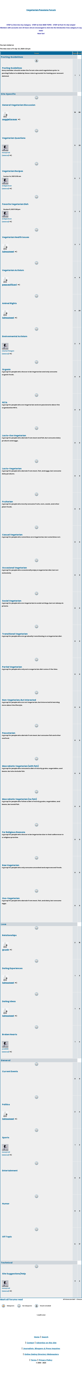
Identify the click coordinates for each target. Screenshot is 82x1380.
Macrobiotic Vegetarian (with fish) (20, 766)
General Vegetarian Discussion (18, 104)
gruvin (5, 949)
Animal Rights (9, 303)
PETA (4, 402)
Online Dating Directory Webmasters (41, 1354)
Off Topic (7, 1236)
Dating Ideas (9, 1001)
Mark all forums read (11, 1299)
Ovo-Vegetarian (11, 898)
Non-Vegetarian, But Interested (19, 699)
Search (45, 1337)
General (6, 1060)
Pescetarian (8, 733)
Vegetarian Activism (13, 270)
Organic (6, 369)
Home (37, 1337)
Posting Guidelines (12, 57)
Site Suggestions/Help (14, 1273)
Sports (5, 1137)
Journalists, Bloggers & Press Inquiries (41, 1348)
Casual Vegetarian (12, 534)
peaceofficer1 (9, 284)
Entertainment (10, 1170)
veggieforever (9, 119)
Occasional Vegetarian (14, 567)
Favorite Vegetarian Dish (15, 204)
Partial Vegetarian (12, 666)
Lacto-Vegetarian (11, 468)
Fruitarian (7, 501)
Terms (34, 1360)
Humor (5, 1203)
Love (3, 924)
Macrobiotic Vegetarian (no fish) (19, 799)
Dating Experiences (12, 968)
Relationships (9, 935)
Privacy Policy (45, 1360)
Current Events (10, 1071)
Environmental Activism (14, 336)
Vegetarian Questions (13, 138)
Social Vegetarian (11, 600)
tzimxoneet (8, 251)
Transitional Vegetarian (15, 633)
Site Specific (8, 94)
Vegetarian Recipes (12, 171)
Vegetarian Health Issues (15, 237)
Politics (6, 1104)
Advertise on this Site (46, 1342)
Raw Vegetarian (10, 865)
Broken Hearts (9, 1034)
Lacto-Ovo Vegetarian (14, 435)
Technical (7, 1262)
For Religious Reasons (13, 832)
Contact (30, 1342)
